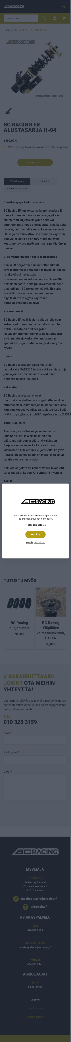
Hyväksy (35, 534)
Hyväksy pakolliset (35, 542)
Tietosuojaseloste (35, 525)
